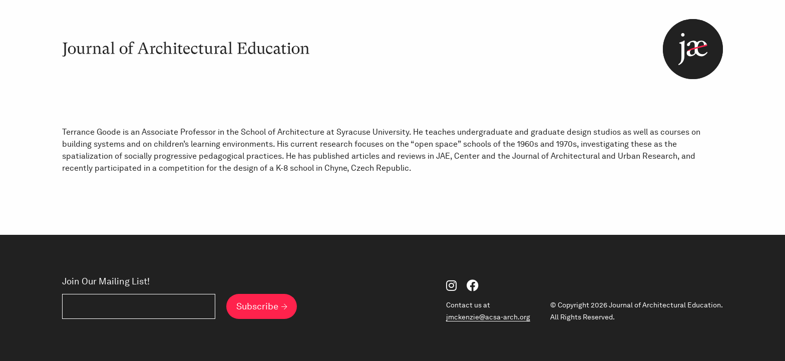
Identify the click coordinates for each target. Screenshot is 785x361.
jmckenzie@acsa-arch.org (488, 317)
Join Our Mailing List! (106, 281)
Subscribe (257, 306)
